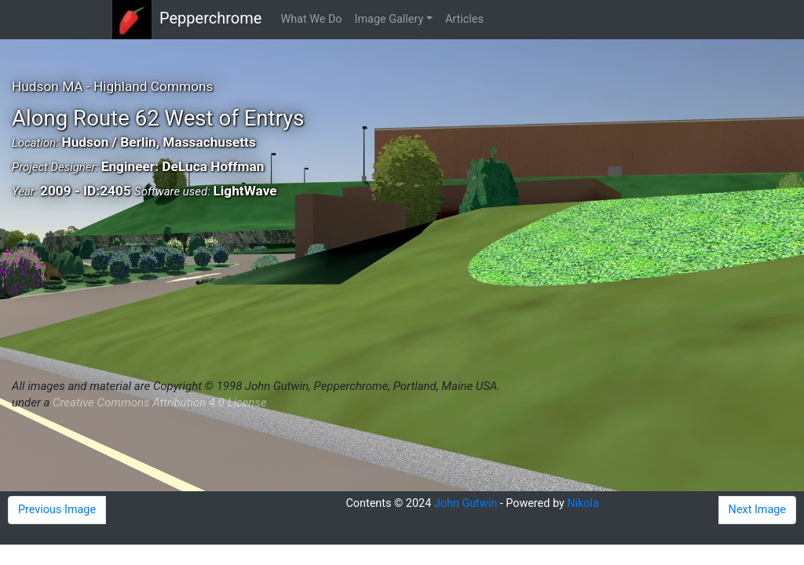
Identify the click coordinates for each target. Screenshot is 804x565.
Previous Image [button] (57, 509)
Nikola (583, 503)
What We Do (311, 19)
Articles (464, 19)
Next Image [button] (757, 509)
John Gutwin (465, 503)
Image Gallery (389, 19)
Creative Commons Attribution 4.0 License (159, 403)
